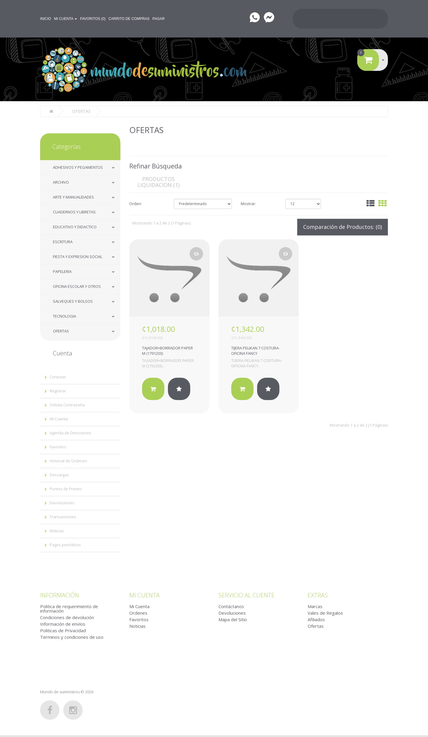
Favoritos (58, 446)
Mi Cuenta (59, 418)
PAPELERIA (62, 271)
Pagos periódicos (65, 544)
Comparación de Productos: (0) (342, 226)
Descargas (59, 474)
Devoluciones (62, 502)
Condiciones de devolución (67, 617)
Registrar (58, 390)
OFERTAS (61, 330)
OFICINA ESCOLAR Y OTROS (77, 285)
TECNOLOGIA (64, 315)
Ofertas (316, 625)
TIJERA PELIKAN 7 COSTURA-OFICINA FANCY (255, 350)
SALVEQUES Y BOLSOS (73, 300)
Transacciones (63, 516)
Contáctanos (231, 606)
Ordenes (138, 612)
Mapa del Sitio (232, 619)
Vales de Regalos (325, 612)
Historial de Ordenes (68, 460)
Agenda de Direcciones (70, 432)
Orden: (135, 203)
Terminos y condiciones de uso (71, 636)
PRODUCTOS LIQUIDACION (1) (158, 181)
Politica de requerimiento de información (69, 608)
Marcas (315, 606)
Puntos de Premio (66, 488)
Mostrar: (248, 203)
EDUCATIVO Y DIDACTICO (75, 226)
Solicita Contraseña (67, 404)
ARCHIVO (61, 181)
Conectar (58, 376)
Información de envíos (62, 623)
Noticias (57, 530)
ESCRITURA (63, 241)
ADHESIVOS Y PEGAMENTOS (78, 166)
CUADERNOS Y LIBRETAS (74, 211)
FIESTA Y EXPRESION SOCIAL (77, 256)
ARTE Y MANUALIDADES (73, 196)
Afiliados (316, 619)
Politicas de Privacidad (63, 630)
